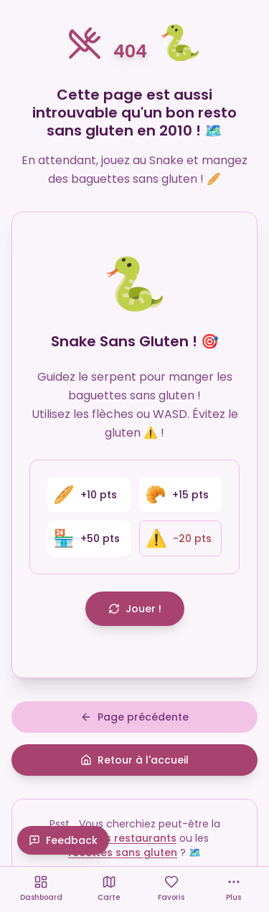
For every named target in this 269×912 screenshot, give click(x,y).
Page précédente (134, 717)
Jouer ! (134, 609)
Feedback (63, 840)
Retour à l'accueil (134, 760)
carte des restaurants (118, 838)
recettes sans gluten (122, 852)
